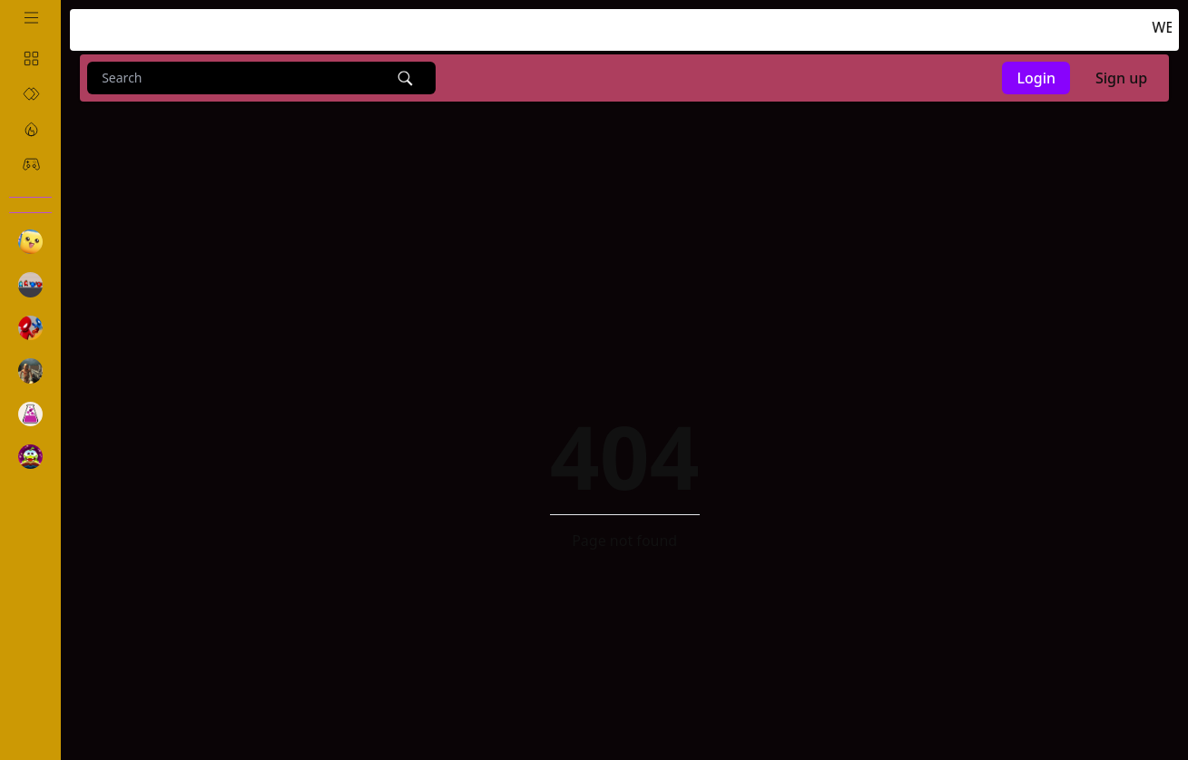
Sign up (1121, 78)
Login (1035, 78)
